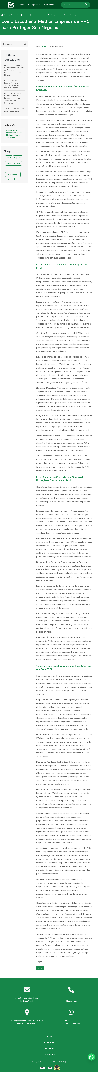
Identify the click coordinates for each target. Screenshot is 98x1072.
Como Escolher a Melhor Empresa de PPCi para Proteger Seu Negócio (14, 134)
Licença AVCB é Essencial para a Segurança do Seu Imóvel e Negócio (11, 84)
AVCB (9, 158)
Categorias (33, 4)
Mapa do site (49, 1054)
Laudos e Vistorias (14, 163)
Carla (43, 46)
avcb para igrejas (13, 174)
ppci (40, 968)
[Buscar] (86, 5)
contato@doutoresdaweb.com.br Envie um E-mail (27, 999)
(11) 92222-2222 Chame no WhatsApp (71, 1022)
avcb (8, 169)
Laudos (9, 124)
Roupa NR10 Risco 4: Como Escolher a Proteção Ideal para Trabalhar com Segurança (12, 98)
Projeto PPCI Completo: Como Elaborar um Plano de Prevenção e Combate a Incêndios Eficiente (14, 70)
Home (21, 4)
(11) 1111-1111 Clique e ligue (71, 999)
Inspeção (17, 158)
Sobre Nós (49, 4)
